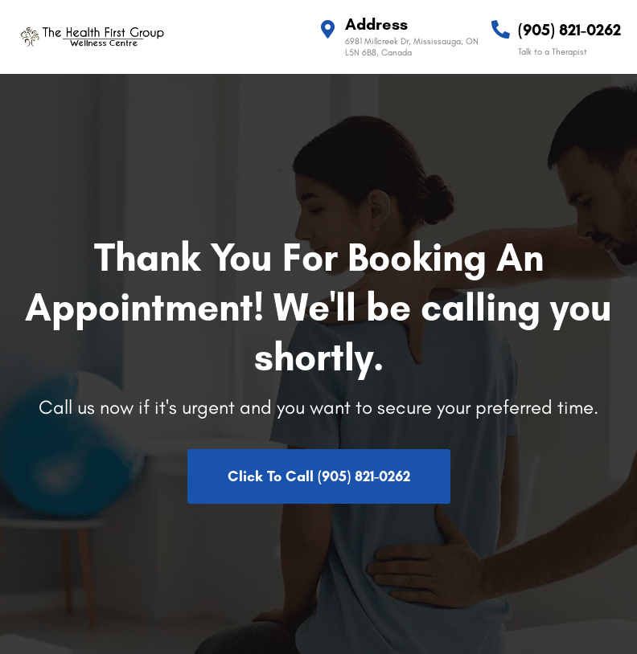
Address (376, 24)
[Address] (327, 29)
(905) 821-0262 (569, 29)
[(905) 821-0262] (500, 29)
